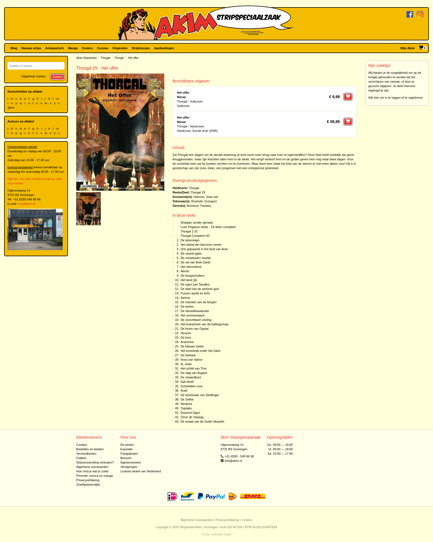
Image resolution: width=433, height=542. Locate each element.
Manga (73, 48)
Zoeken (57, 76)
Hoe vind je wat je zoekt (92, 471)
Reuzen (186, 333)
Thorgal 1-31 (189, 231)
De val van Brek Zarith (196, 262)
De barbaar (188, 355)
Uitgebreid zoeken (33, 76)
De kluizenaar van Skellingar (200, 395)
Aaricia (185, 297)
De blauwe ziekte (192, 346)
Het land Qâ (189, 280)
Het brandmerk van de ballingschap (204, 324)
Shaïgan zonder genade (197, 222)
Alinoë (185, 271)
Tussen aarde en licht (195, 293)
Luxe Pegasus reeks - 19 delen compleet (208, 227)
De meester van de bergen (198, 302)
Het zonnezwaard (192, 315)
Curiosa (102, 48)
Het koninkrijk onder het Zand (200, 350)
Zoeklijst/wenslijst (88, 484)
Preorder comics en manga (94, 475)
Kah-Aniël (187, 381)
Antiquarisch (54, 48)
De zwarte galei (191, 253)
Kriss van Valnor (191, 359)
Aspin (227, 534)
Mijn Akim (407, 48)
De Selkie (187, 399)
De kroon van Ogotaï (195, 328)
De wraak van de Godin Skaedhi (202, 421)
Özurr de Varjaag (192, 417)
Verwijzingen (129, 466)
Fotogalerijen (129, 453)
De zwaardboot (191, 377)
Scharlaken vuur (192, 386)
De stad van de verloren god (200, 288)
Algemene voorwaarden (92, 466)
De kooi (186, 337)
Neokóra (186, 403)
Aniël (184, 390)
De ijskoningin (190, 240)
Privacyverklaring (87, 480)
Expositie (126, 449)
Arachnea (187, 342)
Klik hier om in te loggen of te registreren (395, 97)
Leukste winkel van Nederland (140, 471)
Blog (13, 48)
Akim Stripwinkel (86, 57)
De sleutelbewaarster (195, 311)
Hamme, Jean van (206, 196)
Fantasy (205, 205)
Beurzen (126, 458)
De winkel (127, 444)
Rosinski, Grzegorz (204, 201)
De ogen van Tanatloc (195, 284)
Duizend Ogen (190, 412)
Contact (81, 444)
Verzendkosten (86, 453)
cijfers (11, 107)
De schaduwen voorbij (195, 258)
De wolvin (187, 306)
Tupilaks (186, 408)
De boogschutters (192, 275)
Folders (81, 458)
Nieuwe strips (31, 48)
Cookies (246, 520)
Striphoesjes (141, 48)
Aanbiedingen (164, 48)
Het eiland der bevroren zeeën (201, 244)
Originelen (119, 48)
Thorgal (105, 57)
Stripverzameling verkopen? (95, 462)
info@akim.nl (26, 203)
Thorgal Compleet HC (195, 235)
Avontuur (193, 205)
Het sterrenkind (191, 266)
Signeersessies (130, 462)
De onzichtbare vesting (196, 319)
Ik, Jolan (186, 364)
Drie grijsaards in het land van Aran (204, 249)
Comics (87, 48)
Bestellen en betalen (90, 449)
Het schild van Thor (194, 368)
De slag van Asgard (194, 373)
